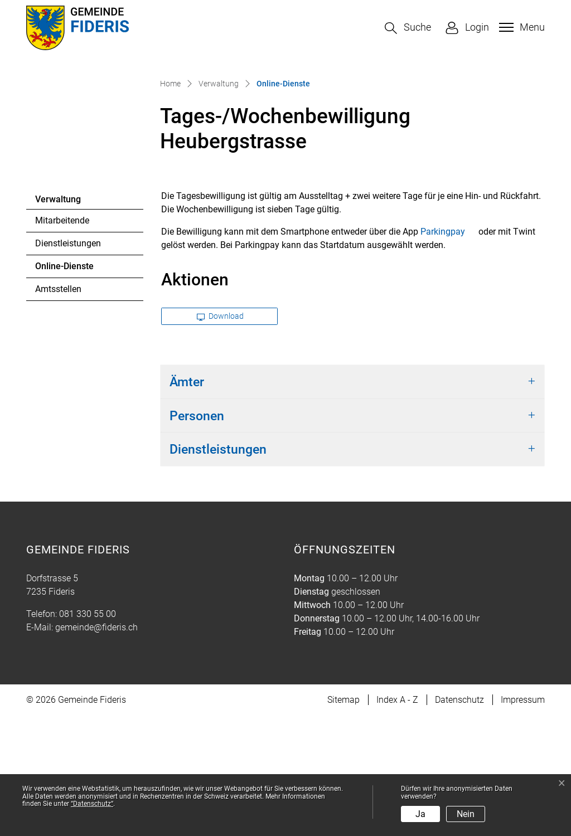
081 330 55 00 (87, 734)
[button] (408, 28)
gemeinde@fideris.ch (96, 747)
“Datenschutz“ (92, 804)
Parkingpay (448, 352)
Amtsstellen (58, 409)
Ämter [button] (187, 502)
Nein (466, 814)
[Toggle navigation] (520, 27)
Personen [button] (197, 536)
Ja (420, 814)
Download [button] (220, 436)
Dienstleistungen (68, 363)
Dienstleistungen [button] (218, 569)
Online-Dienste (65, 389)
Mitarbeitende (62, 341)
